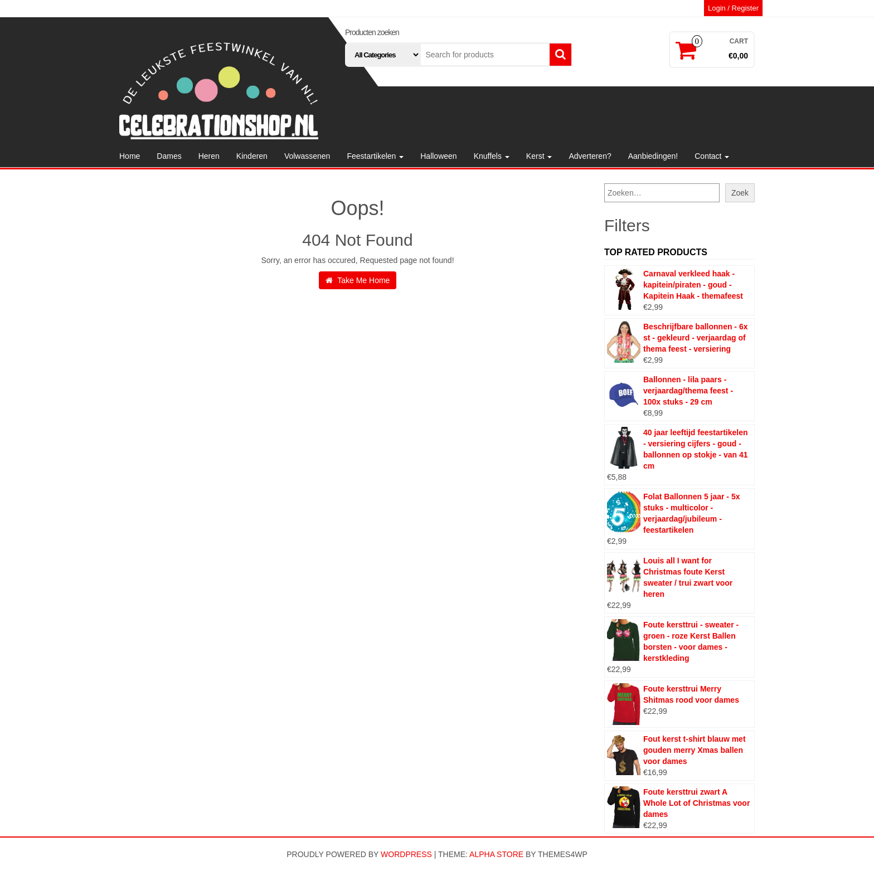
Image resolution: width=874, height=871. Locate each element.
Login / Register (733, 8)
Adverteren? (590, 156)
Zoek (740, 192)
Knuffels (491, 156)
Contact (712, 156)
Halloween (438, 156)
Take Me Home (358, 280)
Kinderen (252, 156)
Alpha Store (496, 854)
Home (129, 156)
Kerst (539, 156)
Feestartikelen (375, 156)
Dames (169, 156)
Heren (209, 156)
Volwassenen (307, 156)
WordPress (406, 854)
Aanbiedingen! (653, 156)
